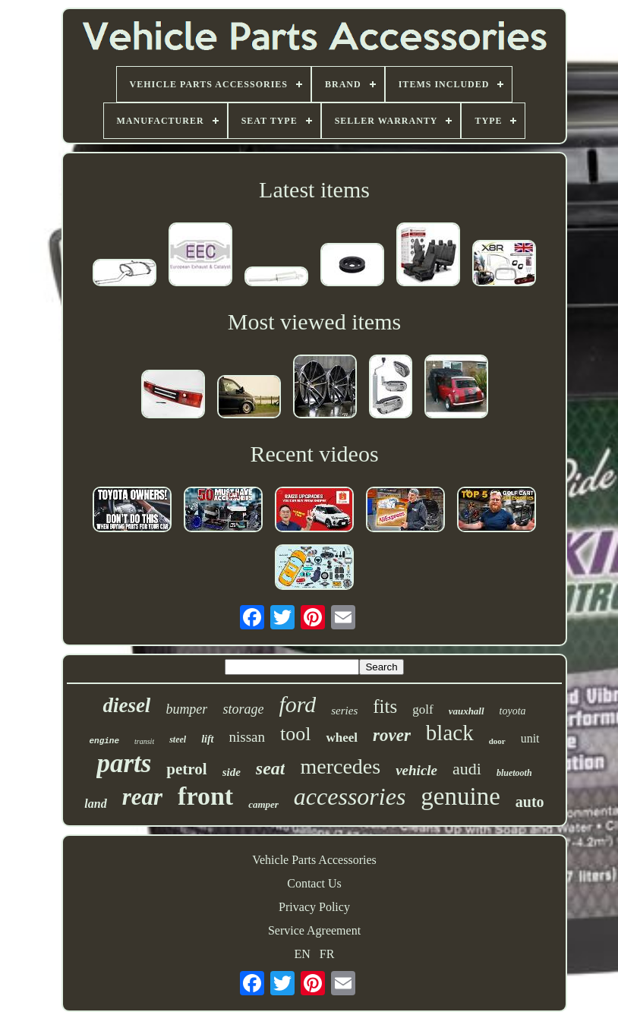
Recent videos (314, 453)
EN (303, 953)
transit (144, 741)
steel (177, 739)
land (95, 803)
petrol (186, 769)
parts (123, 763)
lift (207, 739)
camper (263, 804)
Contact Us (314, 883)
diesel (126, 705)
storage (242, 709)
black (450, 732)
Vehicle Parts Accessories (314, 859)
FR (327, 953)
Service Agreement (314, 930)
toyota (513, 711)
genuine (460, 796)
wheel (342, 737)
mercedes (340, 766)
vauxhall (466, 711)
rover (392, 735)
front (205, 796)
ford (297, 704)
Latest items (314, 189)
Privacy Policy (314, 906)
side (231, 772)
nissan (247, 737)
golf (422, 709)
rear (142, 796)
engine (104, 741)
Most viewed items (314, 321)
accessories (350, 796)
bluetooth (514, 773)
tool (295, 734)
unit (530, 738)
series (344, 711)
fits (385, 706)
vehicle (416, 770)
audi (466, 768)
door (497, 741)
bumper (186, 709)
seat (270, 768)
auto (530, 801)
